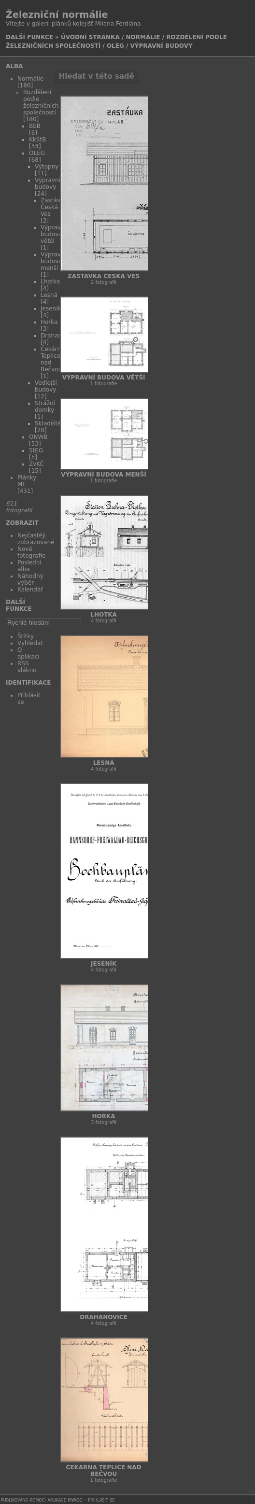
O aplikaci (28, 653)
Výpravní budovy (161, 45)
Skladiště (48, 423)
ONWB (38, 437)
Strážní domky (45, 406)
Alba (14, 66)
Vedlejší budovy (46, 386)
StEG (36, 450)
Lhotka (50, 281)
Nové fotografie (31, 552)
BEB (35, 126)
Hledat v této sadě (96, 76)
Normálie (143, 37)
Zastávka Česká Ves (104, 276)
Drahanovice (104, 1317)
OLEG (115, 45)
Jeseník (51, 308)
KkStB (37, 139)
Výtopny (46, 166)
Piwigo (75, 1499)
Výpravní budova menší (53, 261)
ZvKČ (36, 464)
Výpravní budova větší (53, 234)
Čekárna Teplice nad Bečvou (104, 1470)
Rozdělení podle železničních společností (40, 102)
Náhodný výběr (30, 579)
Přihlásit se (101, 1499)
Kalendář (30, 589)
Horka (49, 322)
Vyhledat (30, 643)
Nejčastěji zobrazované (36, 539)
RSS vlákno (27, 667)
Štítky (25, 636)
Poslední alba (29, 566)
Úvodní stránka (90, 37)
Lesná (49, 295)
